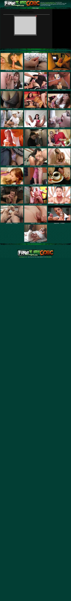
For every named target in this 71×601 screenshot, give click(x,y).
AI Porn (54, 3)
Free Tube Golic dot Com (49, 2)
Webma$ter (49, 257)
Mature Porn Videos (49, 3)
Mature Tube (42, 3)
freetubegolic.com (23, 257)
